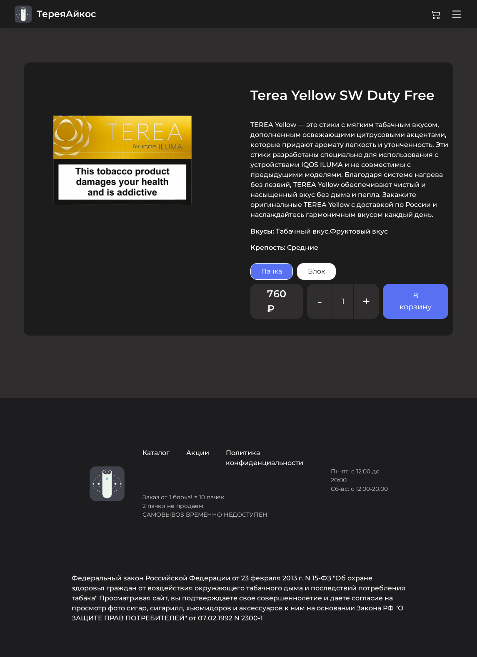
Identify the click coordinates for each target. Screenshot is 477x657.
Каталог (156, 453)
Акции (197, 453)
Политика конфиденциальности (264, 458)
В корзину (416, 301)
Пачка (271, 271)
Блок (316, 271)
